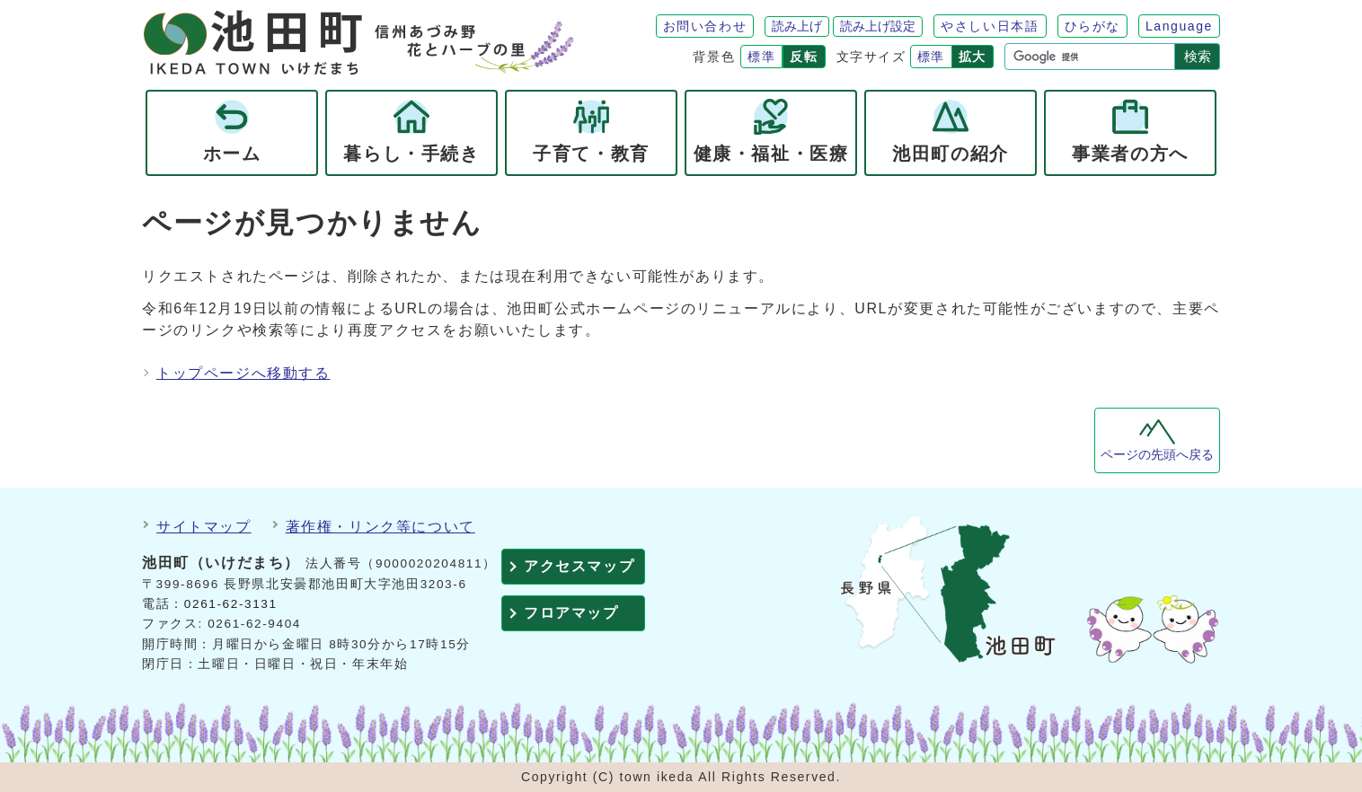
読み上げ (797, 26)
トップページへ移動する (243, 373)
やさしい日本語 (990, 26)
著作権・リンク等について (380, 526)
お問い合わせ (705, 26)
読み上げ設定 (877, 26)
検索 (1197, 56)
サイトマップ (204, 526)
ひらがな (1092, 26)
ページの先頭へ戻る (1157, 455)
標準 (761, 56)
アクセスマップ (579, 566)
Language (1179, 26)
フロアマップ (571, 612)
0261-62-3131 (231, 604)
